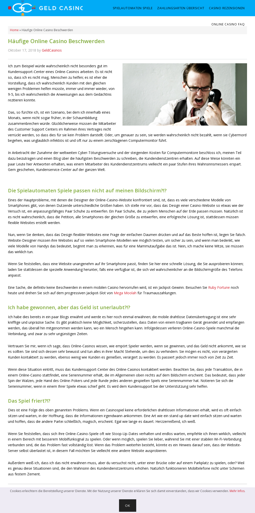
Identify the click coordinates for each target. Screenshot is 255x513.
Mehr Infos (237, 491)
